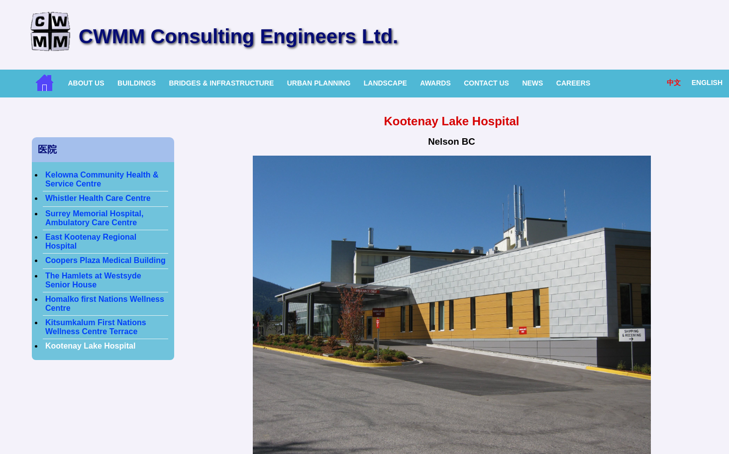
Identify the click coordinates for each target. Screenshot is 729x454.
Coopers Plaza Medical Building (105, 260)
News (532, 83)
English (707, 83)
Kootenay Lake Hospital (90, 346)
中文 (674, 83)
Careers (573, 83)
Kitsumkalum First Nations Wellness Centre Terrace (95, 327)
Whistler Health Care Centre (98, 198)
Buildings (136, 83)
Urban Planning (319, 83)
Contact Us (486, 83)
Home (44, 83)
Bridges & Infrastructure (221, 83)
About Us (86, 83)
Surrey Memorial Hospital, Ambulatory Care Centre (94, 218)
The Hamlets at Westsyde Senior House (93, 280)
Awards (435, 83)
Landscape (385, 83)
